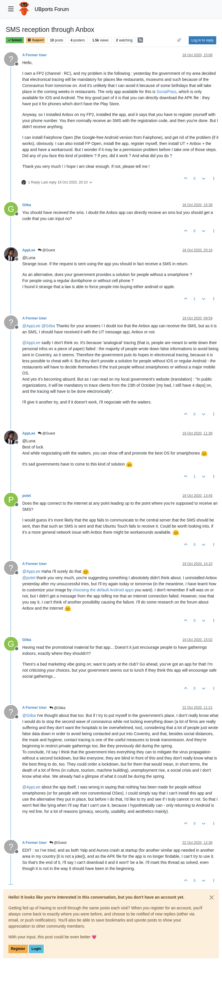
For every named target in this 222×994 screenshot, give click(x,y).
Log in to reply (202, 40)
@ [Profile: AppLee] (31, 326)
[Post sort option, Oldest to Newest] (179, 40)
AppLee (28, 250)
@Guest (46, 250)
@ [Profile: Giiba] (48, 326)
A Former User (34, 55)
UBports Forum (52, 9)
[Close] (211, 897)
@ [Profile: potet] (28, 577)
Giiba (26, 205)
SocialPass (166, 91)
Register (18, 949)
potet (26, 496)
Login (36, 949)
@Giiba (57, 708)
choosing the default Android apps (103, 590)
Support (35, 40)
